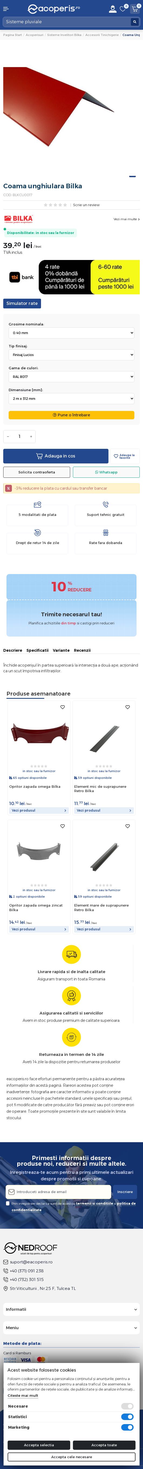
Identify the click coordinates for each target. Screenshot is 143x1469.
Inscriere (125, 1192)
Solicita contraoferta (36, 472)
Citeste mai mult (23, 1395)
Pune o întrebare (71, 415)
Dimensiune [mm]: (26, 390)
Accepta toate (104, 1445)
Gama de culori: (23, 368)
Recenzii (82, 650)
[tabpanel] (71, 112)
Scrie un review (86, 205)
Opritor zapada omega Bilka (34, 786)
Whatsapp (106, 472)
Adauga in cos (55, 456)
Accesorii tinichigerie (102, 35)
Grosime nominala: (26, 324)
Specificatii (37, 650)
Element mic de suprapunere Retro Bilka (100, 788)
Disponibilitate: (21, 232)
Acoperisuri (34, 35)
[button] (12, 9)
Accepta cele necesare (71, 1457)
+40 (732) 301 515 (23, 1279)
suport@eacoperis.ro (28, 1261)
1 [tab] (132, 176)
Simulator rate (22, 303)
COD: (7, 195)
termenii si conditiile (94, 1203)
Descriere (12, 650)
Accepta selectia (39, 1445)
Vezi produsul (39, 810)
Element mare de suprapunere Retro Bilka (101, 907)
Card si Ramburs (17, 1353)
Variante (61, 650)
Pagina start (12, 35)
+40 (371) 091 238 (23, 1270)
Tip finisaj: (18, 346)
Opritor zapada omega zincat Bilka (36, 907)
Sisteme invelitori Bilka (64, 35)
